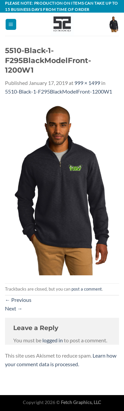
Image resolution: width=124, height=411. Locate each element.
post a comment (86, 289)
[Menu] (11, 24)
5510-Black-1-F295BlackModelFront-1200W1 (58, 91)
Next (13, 308)
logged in (52, 340)
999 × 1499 (87, 83)
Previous (18, 300)
